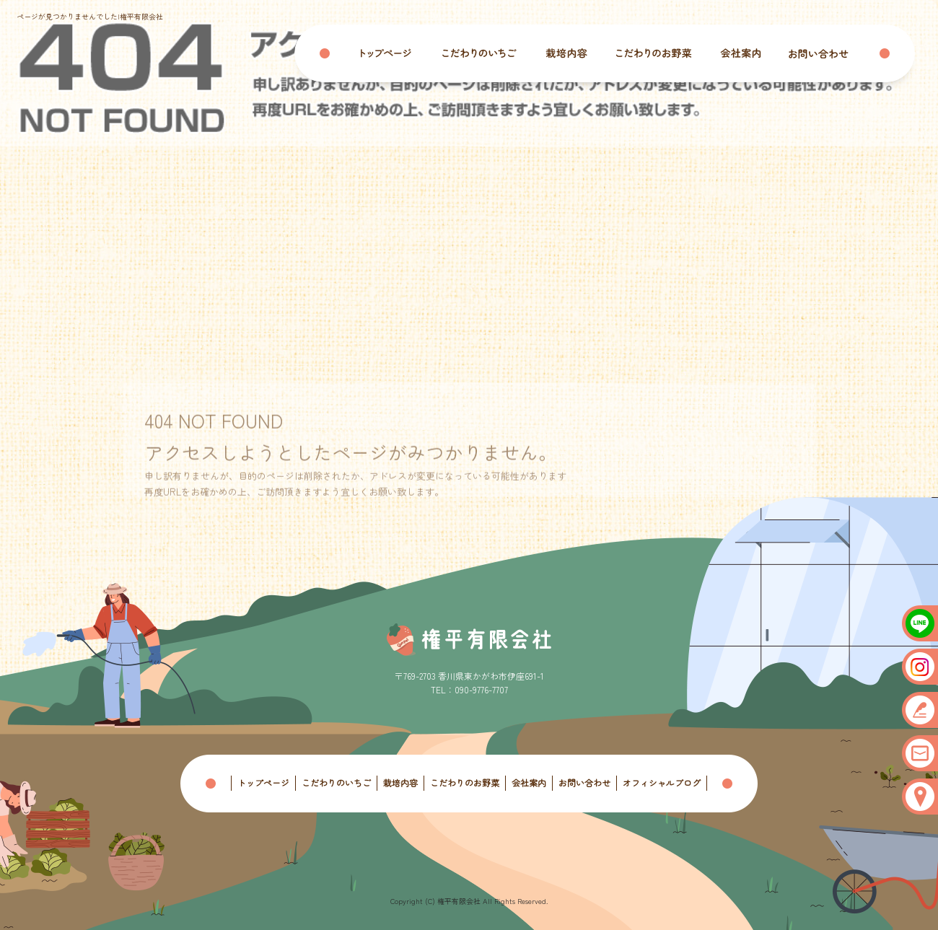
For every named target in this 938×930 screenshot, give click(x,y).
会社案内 (740, 53)
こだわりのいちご (480, 53)
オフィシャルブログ (662, 782)
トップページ (394, 53)
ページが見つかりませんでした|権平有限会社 (90, 16)
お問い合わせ (827, 53)
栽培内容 (567, 53)
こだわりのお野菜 (653, 53)
